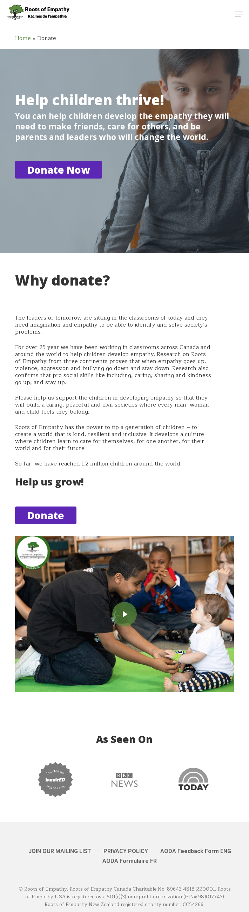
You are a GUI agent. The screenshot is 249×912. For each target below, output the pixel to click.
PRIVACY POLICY (125, 851)
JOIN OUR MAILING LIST (59, 851)
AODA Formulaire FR (129, 861)
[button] (239, 14)
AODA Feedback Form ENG (195, 851)
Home (23, 38)
